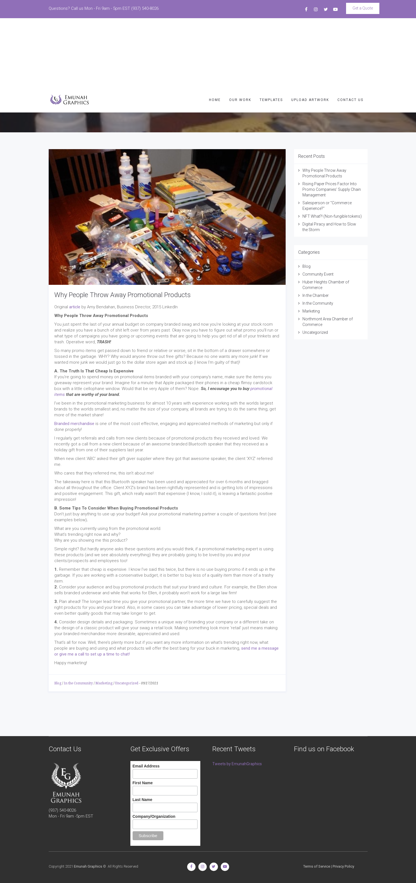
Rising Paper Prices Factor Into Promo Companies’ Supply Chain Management (331, 189)
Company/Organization (154, 816)
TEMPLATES (271, 31)
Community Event (317, 274)
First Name (143, 783)
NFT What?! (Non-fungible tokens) (332, 216)
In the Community (78, 683)
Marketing (103, 683)
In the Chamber (315, 295)
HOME (215, 31)
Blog (57, 683)
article (74, 306)
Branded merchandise (74, 423)
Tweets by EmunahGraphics (237, 764)
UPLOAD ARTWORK (310, 31)
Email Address (146, 766)
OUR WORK (240, 31)
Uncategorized (126, 683)
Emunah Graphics (88, 866)
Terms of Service (316, 866)
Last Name (142, 799)
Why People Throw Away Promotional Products (122, 295)
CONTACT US (350, 31)
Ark (52, 101)
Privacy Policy (343, 866)
